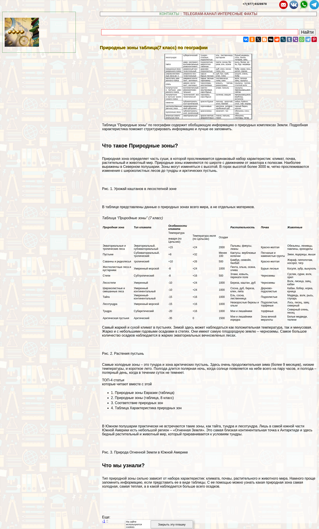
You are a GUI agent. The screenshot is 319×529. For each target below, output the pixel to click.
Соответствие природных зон (139, 403)
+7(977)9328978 (255, 4)
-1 (103, 521)
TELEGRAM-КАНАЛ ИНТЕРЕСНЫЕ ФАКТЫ (220, 14)
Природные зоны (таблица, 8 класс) (144, 398)
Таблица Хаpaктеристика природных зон (148, 408)
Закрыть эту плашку (172, 524)
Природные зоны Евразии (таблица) (145, 393)
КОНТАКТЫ (169, 14)
